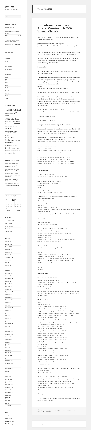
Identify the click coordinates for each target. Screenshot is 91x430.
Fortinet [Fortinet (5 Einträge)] (16, 124)
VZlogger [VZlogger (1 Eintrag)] (10, 153)
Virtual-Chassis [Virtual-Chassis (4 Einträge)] (11, 151)
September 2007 (9, 392)
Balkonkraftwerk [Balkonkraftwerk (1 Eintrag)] (13, 116)
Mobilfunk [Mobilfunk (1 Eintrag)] (17, 129)
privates (7, 90)
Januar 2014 (8, 284)
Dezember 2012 (9, 300)
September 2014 (9, 278)
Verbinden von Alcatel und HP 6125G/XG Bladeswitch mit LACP (11, 165)
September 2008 (9, 368)
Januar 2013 (8, 297)
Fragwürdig (8, 74)
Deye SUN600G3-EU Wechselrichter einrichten (12, 28)
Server (7, 93)
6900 (64, 410)
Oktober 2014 (8, 276)
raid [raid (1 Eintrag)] (13, 137)
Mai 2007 (7, 403)
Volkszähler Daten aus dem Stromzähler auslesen (12, 40)
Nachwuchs (8, 88)
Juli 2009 (7, 342)
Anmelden (7, 416)
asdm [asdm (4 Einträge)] (7, 116)
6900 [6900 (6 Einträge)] (10, 110)
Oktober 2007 (8, 390)
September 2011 (9, 307)
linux (6, 85)
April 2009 (8, 350)
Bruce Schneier (9, 226)
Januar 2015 (8, 270)
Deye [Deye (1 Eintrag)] (6, 121)
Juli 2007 (7, 398)
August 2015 (8, 260)
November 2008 (9, 363)
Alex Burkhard (9, 223)
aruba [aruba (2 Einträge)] (11, 113)
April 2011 (8, 318)
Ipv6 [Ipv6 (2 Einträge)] (12, 126)
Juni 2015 (7, 262)
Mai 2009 (7, 347)
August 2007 (8, 395)
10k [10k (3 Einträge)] (6, 110)
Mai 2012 (7, 305)
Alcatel (7, 56)
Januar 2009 (8, 358)
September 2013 (9, 292)
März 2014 (8, 281)
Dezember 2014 (9, 273)
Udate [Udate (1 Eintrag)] (13, 148)
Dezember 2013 (9, 286)
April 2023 (8, 241)
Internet (7, 77)
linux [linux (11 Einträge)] (8, 128)
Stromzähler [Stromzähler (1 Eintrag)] (14, 145)
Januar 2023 (8, 247)
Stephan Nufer (9, 231)
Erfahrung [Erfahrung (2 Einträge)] (14, 121)
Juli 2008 (7, 371)
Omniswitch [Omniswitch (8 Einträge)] (11, 131)
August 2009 (8, 339)
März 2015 (8, 268)
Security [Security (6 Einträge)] (9, 143)
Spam (6, 95)
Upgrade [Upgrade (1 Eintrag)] (17, 148)
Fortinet (7, 72)
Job (6, 80)
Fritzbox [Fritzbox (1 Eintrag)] (7, 126)
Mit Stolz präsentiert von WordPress (47, 424)
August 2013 (8, 294)
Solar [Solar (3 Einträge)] (7, 145)
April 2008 (8, 374)
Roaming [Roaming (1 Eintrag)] (18, 140)
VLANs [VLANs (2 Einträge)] (19, 151)
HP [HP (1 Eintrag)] (10, 126)
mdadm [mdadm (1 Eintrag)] (13, 129)
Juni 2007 (7, 400)
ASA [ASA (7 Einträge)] (15, 113)
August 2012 (8, 302)
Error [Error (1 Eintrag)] (18, 121)
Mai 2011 (7, 315)
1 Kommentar (47, 411)
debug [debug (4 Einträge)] (17, 119)
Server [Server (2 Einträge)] (15, 143)
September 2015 (9, 257)
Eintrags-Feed (8, 418)
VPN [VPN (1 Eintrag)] (6, 153)
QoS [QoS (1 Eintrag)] (6, 137)
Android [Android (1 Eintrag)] (7, 113)
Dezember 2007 (9, 384)
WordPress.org (9, 424)
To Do (6, 98)
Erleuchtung (8, 69)
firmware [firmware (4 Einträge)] (9, 124)
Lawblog (7, 229)
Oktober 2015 (8, 255)
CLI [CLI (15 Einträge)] (13, 118)
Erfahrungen (8, 66)
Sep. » (18, 210)
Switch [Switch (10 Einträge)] (8, 147)
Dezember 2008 (9, 360)
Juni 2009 (7, 345)
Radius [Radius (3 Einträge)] (9, 137)
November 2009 (9, 334)
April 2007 (8, 406)
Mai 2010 (7, 326)
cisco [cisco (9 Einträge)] (7, 118)
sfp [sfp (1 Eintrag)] (18, 143)
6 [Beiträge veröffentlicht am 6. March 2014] (13, 200)
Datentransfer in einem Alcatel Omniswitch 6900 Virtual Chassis (55, 28)
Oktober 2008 (8, 366)
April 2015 (8, 265)
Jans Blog (9, 6)
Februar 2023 (8, 244)
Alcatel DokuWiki (9, 221)
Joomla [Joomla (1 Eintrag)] (15, 126)
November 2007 (9, 387)
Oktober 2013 (8, 289)
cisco (6, 64)
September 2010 (9, 323)
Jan (6, 179)
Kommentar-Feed (9, 421)
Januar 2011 (8, 321)
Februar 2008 (8, 379)
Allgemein (7, 58)
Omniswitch (73, 410)
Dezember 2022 (9, 249)
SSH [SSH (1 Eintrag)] (10, 145)
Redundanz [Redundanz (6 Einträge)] (10, 140)
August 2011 (8, 310)
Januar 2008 (8, 382)
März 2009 (8, 353)
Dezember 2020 (9, 252)
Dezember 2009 (9, 331)
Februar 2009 (8, 355)
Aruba (7, 61)
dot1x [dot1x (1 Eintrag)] (9, 121)
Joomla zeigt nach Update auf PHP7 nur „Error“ (12, 45)
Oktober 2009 (8, 337)
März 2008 (8, 376)
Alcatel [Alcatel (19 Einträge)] (17, 109)
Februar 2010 (8, 329)
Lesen (6, 82)
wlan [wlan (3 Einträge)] (13, 153)
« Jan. (8, 210)
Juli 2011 (7, 313)
